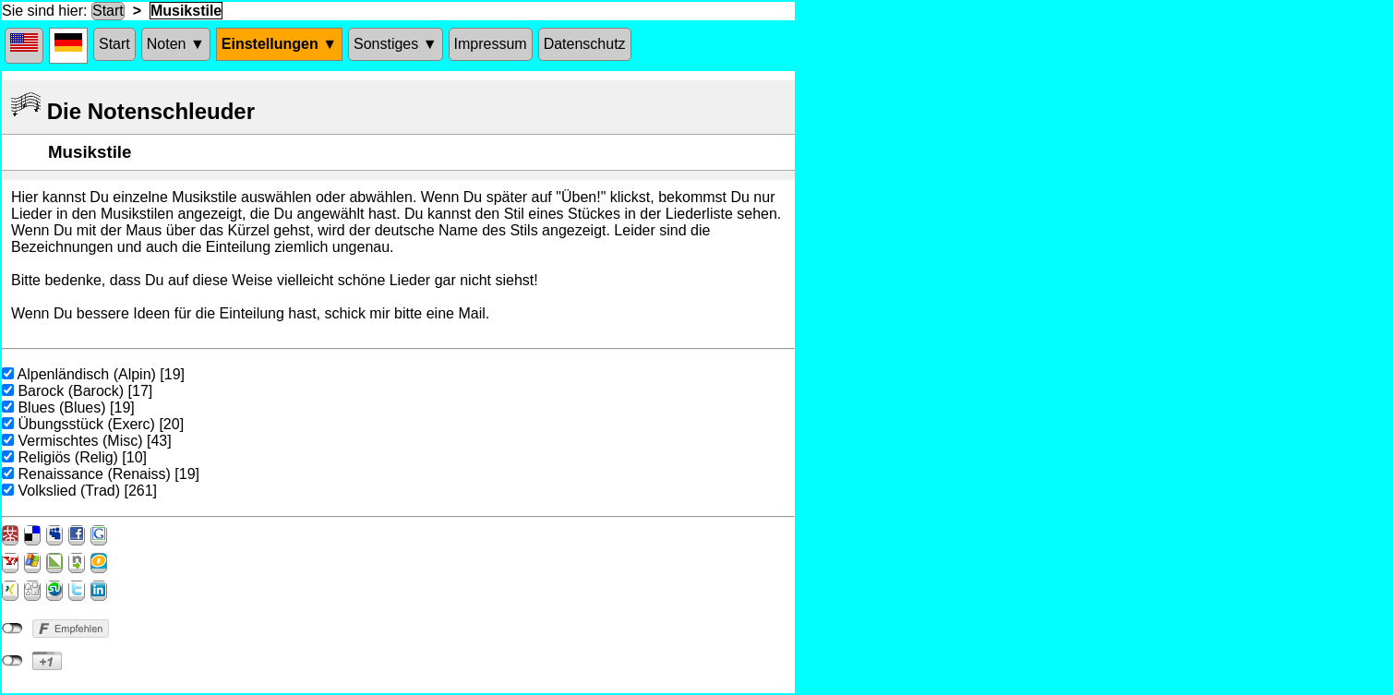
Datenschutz (585, 44)
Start (108, 10)
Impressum (490, 44)
